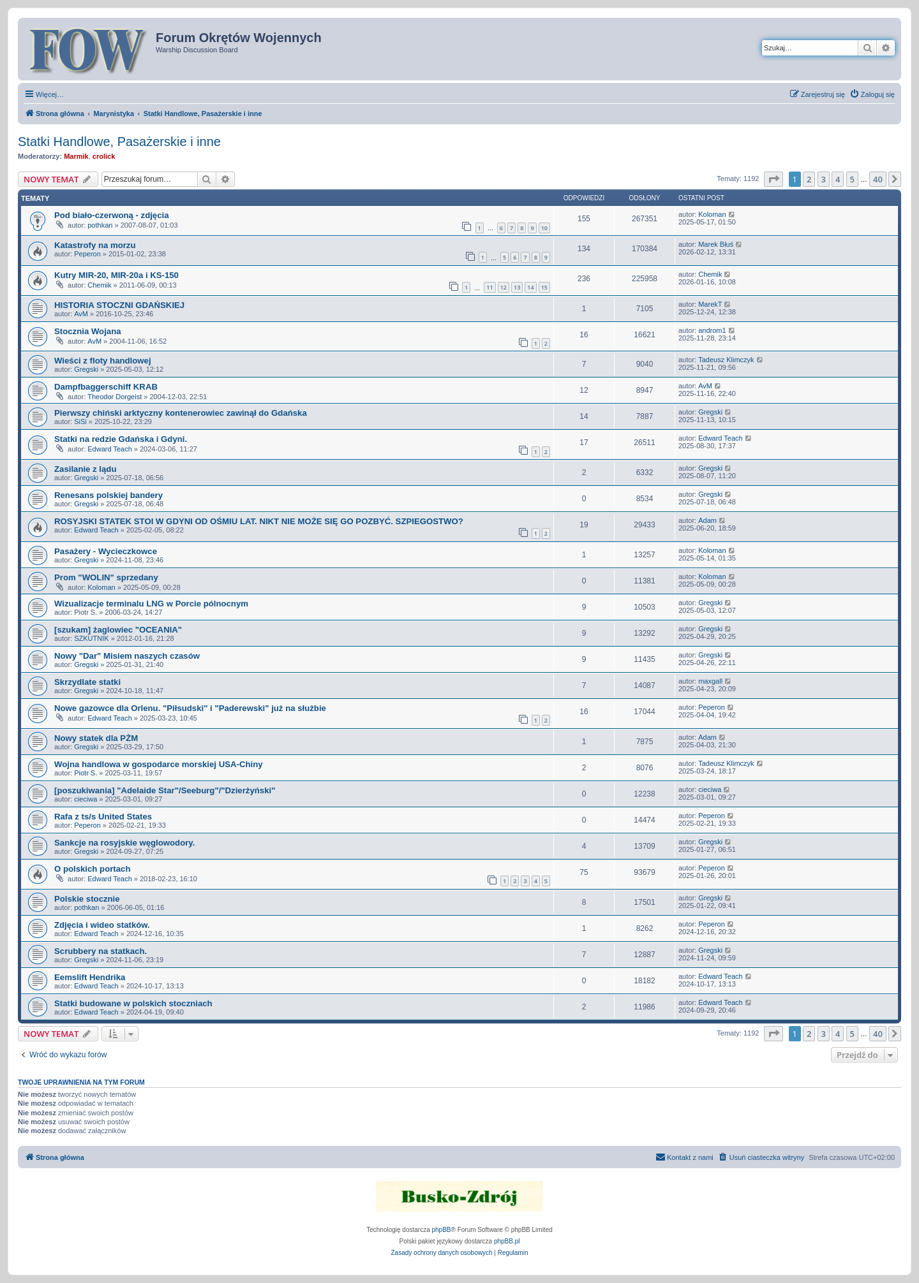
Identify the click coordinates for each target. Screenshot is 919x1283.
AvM (81, 314)
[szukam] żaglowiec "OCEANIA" (118, 629)
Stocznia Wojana (87, 331)
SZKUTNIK (91, 638)
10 (544, 228)
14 (530, 287)
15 (544, 287)
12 (503, 287)
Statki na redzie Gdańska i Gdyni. (120, 439)
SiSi (80, 421)
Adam (707, 520)
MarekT (710, 304)
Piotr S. (85, 773)
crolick (104, 156)
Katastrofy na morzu (95, 245)
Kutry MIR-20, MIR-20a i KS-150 (116, 275)
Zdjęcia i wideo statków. (102, 925)
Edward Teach (109, 449)
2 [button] (809, 179)
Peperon (87, 254)
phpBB (441, 1229)
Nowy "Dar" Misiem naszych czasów (127, 656)
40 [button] (878, 179)
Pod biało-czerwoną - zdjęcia (111, 215)
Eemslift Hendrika (89, 977)
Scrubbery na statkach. (100, 951)
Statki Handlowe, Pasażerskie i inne (119, 142)
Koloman (712, 214)
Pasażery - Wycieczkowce (105, 551)
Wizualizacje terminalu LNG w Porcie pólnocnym (151, 603)
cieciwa (85, 799)
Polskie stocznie (87, 899)
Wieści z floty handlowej (102, 360)
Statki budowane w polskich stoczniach (133, 1003)
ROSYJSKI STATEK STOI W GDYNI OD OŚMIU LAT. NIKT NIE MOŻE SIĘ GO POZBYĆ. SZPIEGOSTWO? (258, 521)
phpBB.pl (507, 1241)
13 (517, 287)
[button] (773, 179)
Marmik (76, 156)
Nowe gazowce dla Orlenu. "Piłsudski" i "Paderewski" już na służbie (190, 708)
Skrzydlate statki (87, 682)
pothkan (99, 225)
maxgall (710, 681)
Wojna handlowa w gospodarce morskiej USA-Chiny (158, 764)
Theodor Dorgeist (114, 396)
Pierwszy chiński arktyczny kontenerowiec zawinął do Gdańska (180, 413)
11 (489, 287)
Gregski (86, 369)
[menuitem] (872, 94)
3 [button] (823, 179)
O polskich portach (92, 869)
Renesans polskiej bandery (108, 495)
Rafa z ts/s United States (103, 816)
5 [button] (852, 179)
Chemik (99, 285)
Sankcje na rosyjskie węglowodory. (124, 842)
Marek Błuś (715, 244)
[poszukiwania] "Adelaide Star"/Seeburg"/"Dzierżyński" (164, 790)
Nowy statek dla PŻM (96, 738)
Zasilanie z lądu (85, 469)
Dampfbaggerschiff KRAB (106, 387)
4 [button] (837, 179)
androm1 (712, 330)
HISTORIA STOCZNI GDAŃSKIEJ (119, 305)
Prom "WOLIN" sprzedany (106, 577)
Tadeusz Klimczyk (726, 359)
